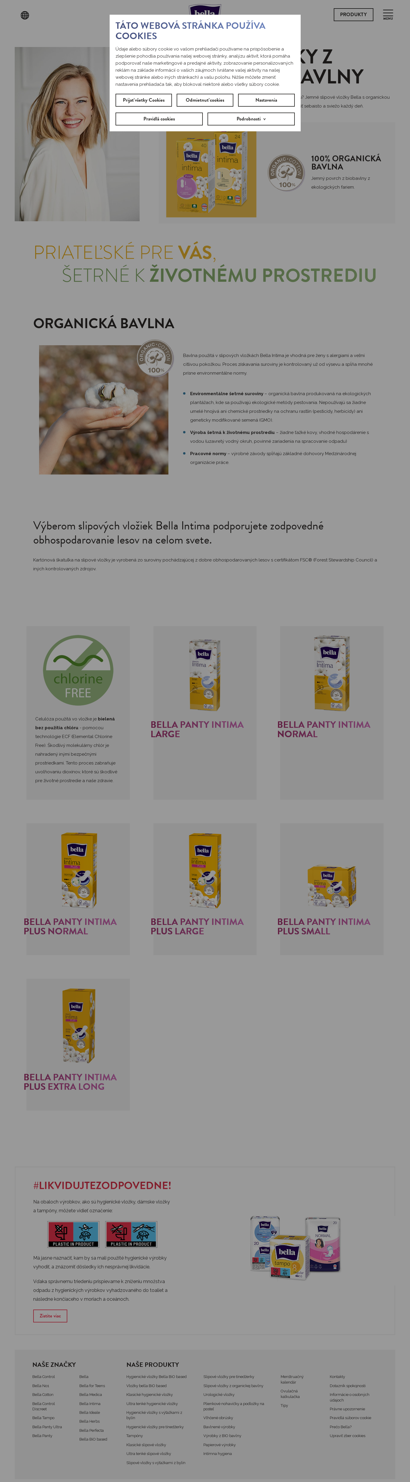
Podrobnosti (249, 119)
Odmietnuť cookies (205, 100)
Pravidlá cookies (159, 119)
